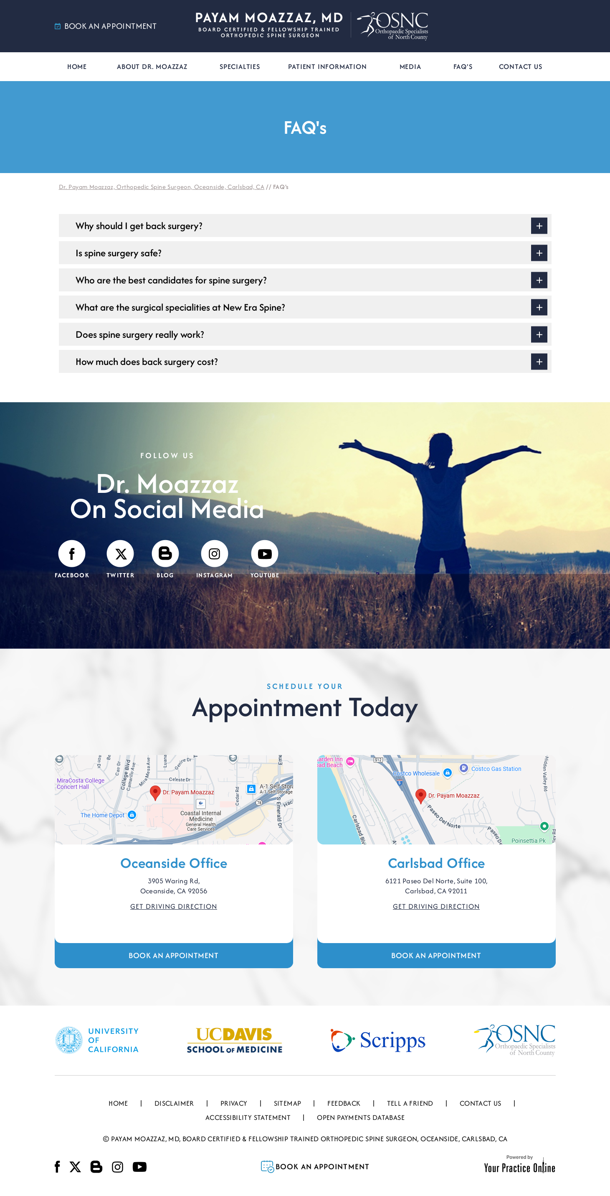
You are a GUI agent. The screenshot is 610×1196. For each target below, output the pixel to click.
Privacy (234, 1103)
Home (77, 66)
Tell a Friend (410, 1103)
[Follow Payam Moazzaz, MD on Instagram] (214, 560)
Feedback (343, 1103)
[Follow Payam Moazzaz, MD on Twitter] (120, 560)
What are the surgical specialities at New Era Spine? (180, 307)
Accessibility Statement (248, 1117)
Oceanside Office (173, 863)
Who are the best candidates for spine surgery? (171, 280)
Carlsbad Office (436, 863)
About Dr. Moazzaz (152, 66)
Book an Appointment (173, 955)
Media (410, 66)
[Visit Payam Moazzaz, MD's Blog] (165, 560)
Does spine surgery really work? (140, 334)
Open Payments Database (361, 1117)
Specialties (240, 66)
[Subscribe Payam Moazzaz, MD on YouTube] (265, 560)
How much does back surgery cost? (147, 361)
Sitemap (287, 1103)
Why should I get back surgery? (139, 225)
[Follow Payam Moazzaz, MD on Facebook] (72, 560)
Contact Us (520, 66)
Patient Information (327, 66)
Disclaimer (174, 1103)
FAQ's (463, 66)
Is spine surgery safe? (118, 253)
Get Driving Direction (173, 906)
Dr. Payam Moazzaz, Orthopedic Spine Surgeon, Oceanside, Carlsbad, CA (162, 186)
